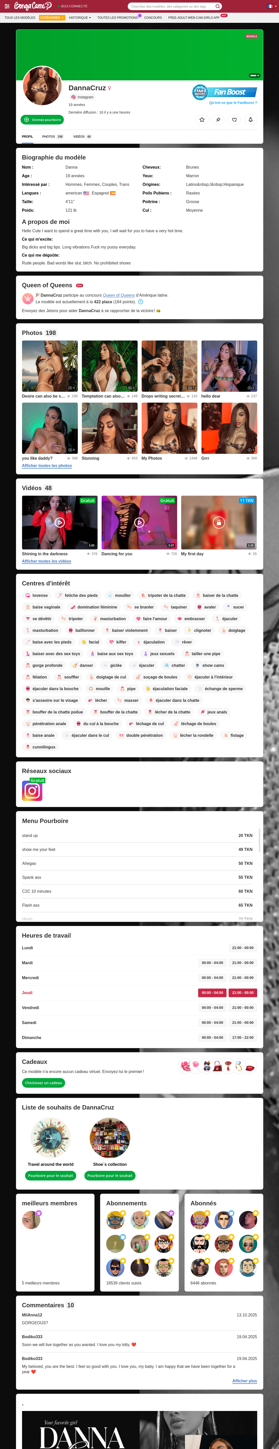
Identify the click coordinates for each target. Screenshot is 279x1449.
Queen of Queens (119, 295)
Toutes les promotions (118, 17)
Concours (153, 18)
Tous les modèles (20, 18)
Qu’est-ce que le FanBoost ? (233, 103)
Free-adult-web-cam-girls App (195, 17)
